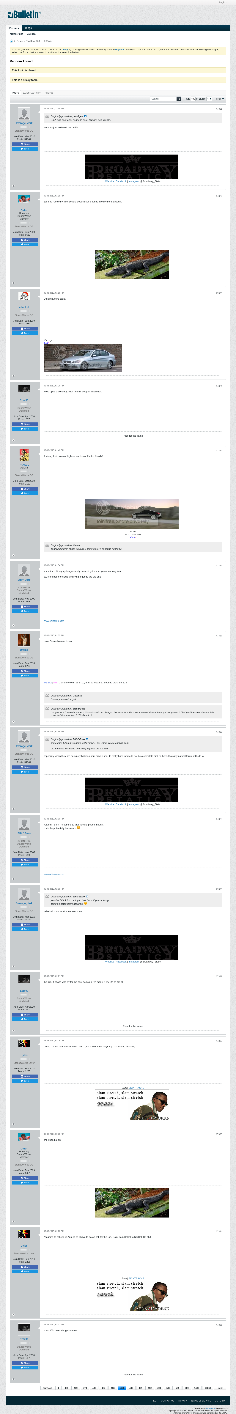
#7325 (219, 450)
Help (154, 1401)
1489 (196, 1388)
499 (159, 1388)
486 (94, 1388)
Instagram (133, 181)
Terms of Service (201, 1401)
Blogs (28, 27)
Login (223, 2)
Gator (24, 210)
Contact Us (167, 1401)
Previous (47, 1388)
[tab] (15, 92)
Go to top (220, 1401)
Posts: (20, 139)
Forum (20, 41)
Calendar (31, 34)
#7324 (219, 386)
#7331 (219, 976)
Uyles (24, 1055)
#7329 (219, 819)
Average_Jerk (23, 123)
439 (76, 1388)
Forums (14, 28)
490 (131, 1388)
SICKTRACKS (136, 1087)
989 (187, 1388)
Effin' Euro (24, 579)
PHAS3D (24, 464)
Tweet (25, 148)
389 (66, 1388)
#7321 (219, 109)
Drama (24, 649)
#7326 (219, 565)
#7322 (219, 196)
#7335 (219, 1325)
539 (168, 1388)
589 (177, 1388)
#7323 (219, 293)
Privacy (182, 1401)
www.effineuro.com (54, 620)
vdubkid (24, 307)
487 (103, 1388)
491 (140, 1388)
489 (122, 1388)
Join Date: (18, 136)
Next (220, 1388)
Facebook (121, 181)
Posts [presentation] (15, 93)
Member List (16, 34)
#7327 (219, 635)
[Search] (165, 99)
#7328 (219, 732)
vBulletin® (210, 1408)
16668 (208, 1388)
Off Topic (48, 41)
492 (150, 1388)
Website (109, 181)
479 (85, 1388)
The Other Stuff (33, 41)
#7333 (219, 1134)
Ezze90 (24, 400)
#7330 (219, 889)
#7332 (219, 1041)
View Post (85, 116)
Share (25, 144)
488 (113, 1388)
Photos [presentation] (49, 93)
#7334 (219, 1231)
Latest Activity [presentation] (32, 93)
